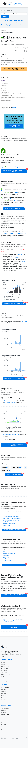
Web (2, 722)
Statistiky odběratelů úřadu (6, 95)
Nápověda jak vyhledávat (7, 25)
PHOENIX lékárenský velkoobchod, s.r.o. (13, 518)
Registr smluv (3, 85)
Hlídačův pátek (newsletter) (5, 715)
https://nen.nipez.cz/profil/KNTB (11, 434)
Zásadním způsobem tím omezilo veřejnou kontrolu (13, 233)
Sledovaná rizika (4, 82)
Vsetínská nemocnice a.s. (9, 522)
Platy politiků (4, 670)
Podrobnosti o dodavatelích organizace (14, 529)
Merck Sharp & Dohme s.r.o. (9, 553)
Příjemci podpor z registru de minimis (12, 620)
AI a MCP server (4, 695)
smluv (19, 258)
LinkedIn (3, 712)
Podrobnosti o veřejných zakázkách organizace (15, 444)
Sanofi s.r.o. (6, 557)
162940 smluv (20, 254)
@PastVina (4, 727)
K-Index (3, 80)
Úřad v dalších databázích (6, 100)
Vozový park (3, 90)
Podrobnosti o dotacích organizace (14, 378)
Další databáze (4, 679)
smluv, (23, 261)
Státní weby (4, 681)
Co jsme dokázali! (5, 687)
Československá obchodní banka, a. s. (12, 516)
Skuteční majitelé (4, 83)
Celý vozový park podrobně (15, 474)
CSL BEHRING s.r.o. (7, 560)
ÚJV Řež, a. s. (6, 559)
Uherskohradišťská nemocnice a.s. (11, 520)
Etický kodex (4, 691)
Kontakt (3, 702)
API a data (3, 693)
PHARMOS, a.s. (7, 525)
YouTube (4, 725)
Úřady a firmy (11, 30)
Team (17, 738)
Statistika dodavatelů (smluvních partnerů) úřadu (11, 93)
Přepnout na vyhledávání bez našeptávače (14, 21)
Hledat (5, 16)
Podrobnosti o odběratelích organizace (14, 565)
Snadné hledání (19, 25)
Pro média (3, 697)
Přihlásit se (18, 3)
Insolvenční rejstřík (5, 92)
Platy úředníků (4, 668)
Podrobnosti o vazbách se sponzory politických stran (15, 595)
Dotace (2, 87)
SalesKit (14, 107)
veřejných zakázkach (10, 400)
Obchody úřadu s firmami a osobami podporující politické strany (13, 98)
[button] (14, 69)
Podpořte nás (4, 700)
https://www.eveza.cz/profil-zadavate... (12, 438)
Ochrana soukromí (16, 737)
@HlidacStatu (5, 708)
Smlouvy (3, 662)
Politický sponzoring (6, 674)
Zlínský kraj (6, 555)
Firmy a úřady (4, 672)
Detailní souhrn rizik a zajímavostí (15, 208)
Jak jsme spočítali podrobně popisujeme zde (12, 167)
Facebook (4, 710)
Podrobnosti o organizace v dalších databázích (15, 626)
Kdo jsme (3, 689)
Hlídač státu (3, 30)
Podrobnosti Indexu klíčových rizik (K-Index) (15, 170)
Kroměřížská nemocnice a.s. (9, 523)
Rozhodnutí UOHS (7, 621)
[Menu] (24, 4)
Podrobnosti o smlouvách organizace (15, 303)
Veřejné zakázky (4, 88)
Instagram (4, 729)
